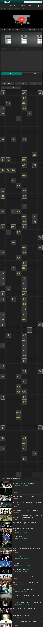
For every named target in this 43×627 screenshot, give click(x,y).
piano (8, 49)
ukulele (13, 49)
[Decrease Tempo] (2, 30)
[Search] (40, 2)
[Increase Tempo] (13, 30)
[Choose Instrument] (17, 49)
